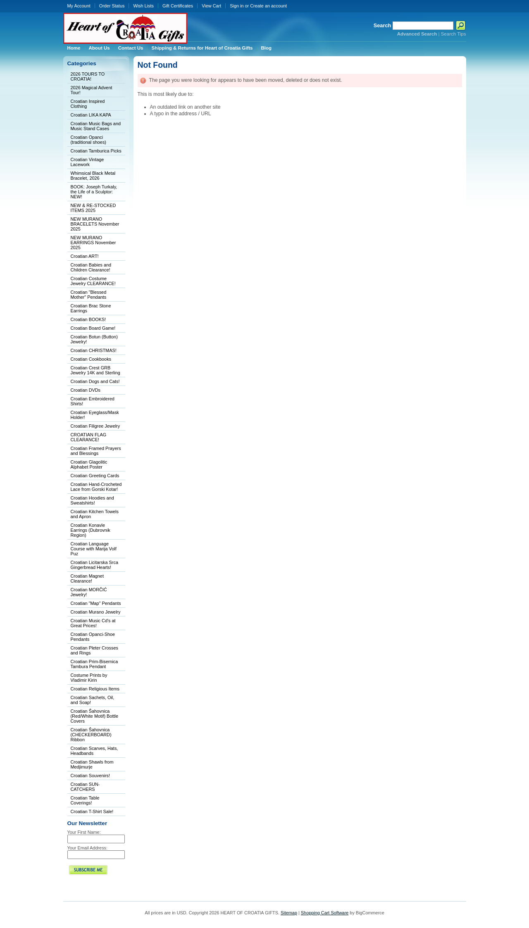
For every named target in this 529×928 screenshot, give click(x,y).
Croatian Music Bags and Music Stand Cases (96, 126)
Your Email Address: (87, 847)
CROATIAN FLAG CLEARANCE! (89, 437)
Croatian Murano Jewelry (96, 611)
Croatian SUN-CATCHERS (85, 787)
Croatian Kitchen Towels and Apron (95, 514)
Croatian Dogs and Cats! (95, 381)
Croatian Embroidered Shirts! (92, 401)
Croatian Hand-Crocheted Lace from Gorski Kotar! (96, 487)
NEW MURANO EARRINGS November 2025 (93, 242)
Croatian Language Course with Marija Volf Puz (94, 548)
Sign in (236, 5)
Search (382, 25)
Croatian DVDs (86, 390)
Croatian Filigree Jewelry (95, 426)
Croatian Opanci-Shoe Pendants (93, 637)
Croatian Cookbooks (91, 359)
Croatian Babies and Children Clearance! (91, 267)
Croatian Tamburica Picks (96, 150)
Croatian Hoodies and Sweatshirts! (92, 500)
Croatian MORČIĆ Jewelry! (89, 592)
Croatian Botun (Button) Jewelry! (94, 339)
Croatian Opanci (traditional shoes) (88, 140)
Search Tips (453, 33)
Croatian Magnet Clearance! (87, 578)
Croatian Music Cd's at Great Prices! (93, 623)
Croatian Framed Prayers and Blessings (96, 451)
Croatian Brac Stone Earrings (91, 308)
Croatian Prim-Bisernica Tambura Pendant (94, 664)
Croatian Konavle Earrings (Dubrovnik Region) (90, 530)
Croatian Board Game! (93, 328)
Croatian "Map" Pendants (96, 603)
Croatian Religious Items (95, 688)
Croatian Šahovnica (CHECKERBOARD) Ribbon (91, 734)
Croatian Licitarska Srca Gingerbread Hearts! (94, 565)
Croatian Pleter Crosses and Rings (94, 650)
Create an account (268, 5)
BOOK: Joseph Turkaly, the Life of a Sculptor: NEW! (94, 191)
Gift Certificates (177, 5)
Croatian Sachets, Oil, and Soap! (92, 700)
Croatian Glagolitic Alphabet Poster (89, 464)
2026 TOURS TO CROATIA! (88, 76)
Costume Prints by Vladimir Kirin (89, 678)
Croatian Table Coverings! (85, 800)
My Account (79, 5)
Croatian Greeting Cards (95, 475)
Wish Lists (143, 5)
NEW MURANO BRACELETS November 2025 (95, 224)
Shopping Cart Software (324, 912)
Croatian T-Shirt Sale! (92, 811)
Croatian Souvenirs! (90, 775)
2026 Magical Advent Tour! (91, 90)
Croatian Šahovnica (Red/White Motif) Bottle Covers (94, 716)
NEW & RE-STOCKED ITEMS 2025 (93, 208)
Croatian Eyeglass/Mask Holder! (95, 415)
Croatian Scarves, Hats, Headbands (94, 751)
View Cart (211, 5)
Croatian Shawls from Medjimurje (92, 764)
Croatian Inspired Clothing (88, 104)
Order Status (112, 5)
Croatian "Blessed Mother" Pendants (89, 295)
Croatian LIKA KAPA (91, 114)
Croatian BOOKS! (88, 319)
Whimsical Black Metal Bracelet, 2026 (93, 176)
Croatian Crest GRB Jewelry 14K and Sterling (95, 370)
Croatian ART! (85, 256)
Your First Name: (84, 832)
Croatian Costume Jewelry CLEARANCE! (93, 281)
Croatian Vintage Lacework (87, 162)
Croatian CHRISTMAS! (94, 350)
